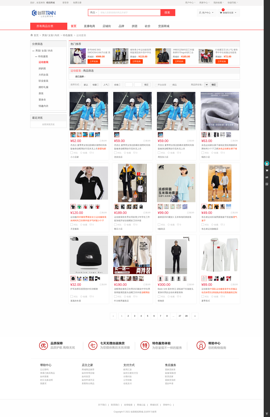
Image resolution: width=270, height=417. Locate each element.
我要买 (43, 383)
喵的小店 (205, 157)
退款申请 (169, 383)
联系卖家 (169, 376)
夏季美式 (205, 301)
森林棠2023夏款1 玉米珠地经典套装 (175, 217)
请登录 (65, 2)
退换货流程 (170, 380)
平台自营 (160, 85)
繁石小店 (118, 229)
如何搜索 (44, 376)
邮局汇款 (127, 369)
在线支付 (127, 383)
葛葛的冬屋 (75, 301)
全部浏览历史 (48, 124)
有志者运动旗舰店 (209, 229)
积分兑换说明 (46, 380)
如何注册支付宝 (130, 373)
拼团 (134, 26)
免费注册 (77, 2)
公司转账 (127, 380)
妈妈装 (42, 68)
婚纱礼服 (43, 87)
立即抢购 (94, 61)
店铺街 (107, 26)
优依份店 (118, 157)
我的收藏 (219, 2)
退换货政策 (170, 369)
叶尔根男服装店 (121, 301)
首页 (73, 26)
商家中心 (204, 2)
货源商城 (163, 26)
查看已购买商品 (47, 373)
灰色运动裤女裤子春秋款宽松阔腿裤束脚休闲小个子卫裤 (219, 148)
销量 (95, 85)
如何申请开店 (88, 380)
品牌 (121, 26)
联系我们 (115, 405)
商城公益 (141, 405)
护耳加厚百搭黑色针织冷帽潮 (84, 289)
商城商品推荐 (88, 369)
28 (186, 316)
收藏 (83, 153)
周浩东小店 (163, 157)
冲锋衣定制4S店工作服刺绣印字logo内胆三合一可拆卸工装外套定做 (183, 53)
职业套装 (43, 80)
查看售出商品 (88, 383)
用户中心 (190, 2)
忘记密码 (44, 369)
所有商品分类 (45, 26)
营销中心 (167, 405)
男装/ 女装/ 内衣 (51, 35)
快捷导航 (233, 2)
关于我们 (102, 405)
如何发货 (86, 376)
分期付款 (127, 376)
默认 (86, 85)
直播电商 (89, 26)
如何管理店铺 (88, 373)
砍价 (147, 26)
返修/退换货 (170, 373)
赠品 (173, 85)
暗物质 (161, 301)
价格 (116, 85)
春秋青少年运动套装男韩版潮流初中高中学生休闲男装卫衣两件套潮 (140, 53)
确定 (146, 84)
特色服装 (68, 35)
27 (180, 316)
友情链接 (128, 405)
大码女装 (43, 74)
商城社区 (154, 405)
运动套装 (43, 62)
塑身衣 (42, 99)
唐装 (41, 93)
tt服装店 (161, 229)
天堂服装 (74, 229)
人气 (105, 85)
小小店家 (74, 157)
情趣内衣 (43, 106)
